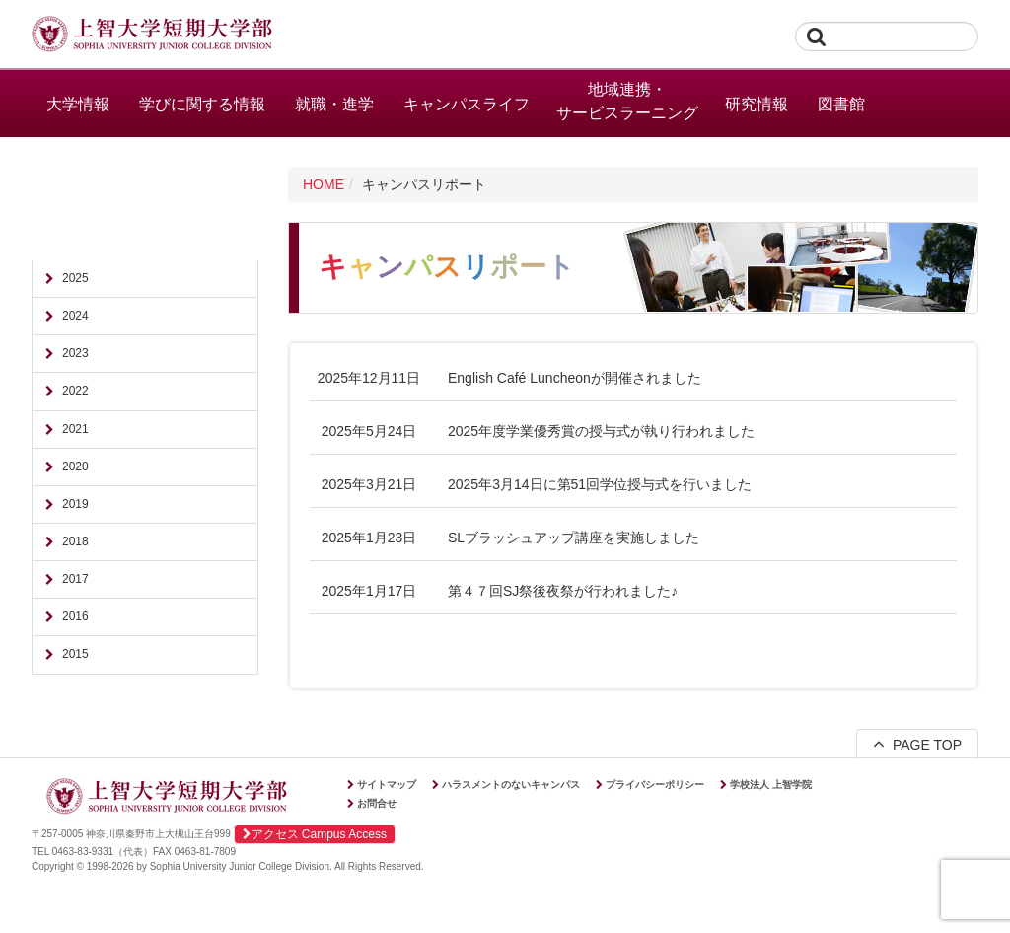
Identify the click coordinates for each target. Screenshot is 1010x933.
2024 (75, 316)
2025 (75, 278)
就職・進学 (334, 104)
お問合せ (377, 803)
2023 (75, 353)
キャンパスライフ (466, 104)
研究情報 (756, 104)
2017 (75, 579)
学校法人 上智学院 (771, 784)
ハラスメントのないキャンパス (511, 784)
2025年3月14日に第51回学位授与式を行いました (600, 484)
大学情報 (77, 104)
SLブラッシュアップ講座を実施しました (573, 537)
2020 (75, 466)
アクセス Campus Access (315, 834)
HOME (323, 184)
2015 (75, 654)
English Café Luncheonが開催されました (574, 378)
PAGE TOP (917, 744)
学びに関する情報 (202, 104)
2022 (75, 390)
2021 (75, 429)
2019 (75, 504)
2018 (75, 541)
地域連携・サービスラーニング (627, 101)
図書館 (841, 104)
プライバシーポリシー (655, 784)
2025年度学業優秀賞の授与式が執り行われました (601, 431)
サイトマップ (386, 784)
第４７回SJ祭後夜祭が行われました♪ (563, 591)
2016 (75, 616)
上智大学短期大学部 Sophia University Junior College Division (152, 35)
